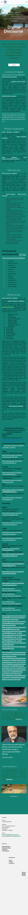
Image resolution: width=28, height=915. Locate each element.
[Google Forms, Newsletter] (14, 892)
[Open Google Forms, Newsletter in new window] (24, 874)
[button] (2, 2)
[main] (14, 17)
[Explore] (14, 65)
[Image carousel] (14, 790)
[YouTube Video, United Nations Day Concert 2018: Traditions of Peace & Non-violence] (14, 806)
